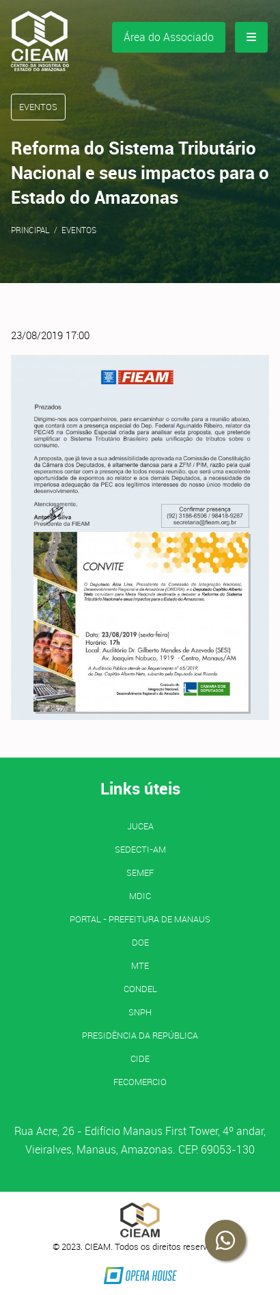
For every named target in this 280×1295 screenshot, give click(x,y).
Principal (30, 229)
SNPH (140, 1012)
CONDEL (140, 989)
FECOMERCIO (140, 1082)
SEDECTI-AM (140, 849)
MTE (140, 965)
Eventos (78, 229)
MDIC (140, 896)
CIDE (140, 1058)
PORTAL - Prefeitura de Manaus (140, 919)
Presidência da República (140, 1035)
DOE (140, 942)
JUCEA (140, 826)
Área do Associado (169, 36)
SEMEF (140, 872)
